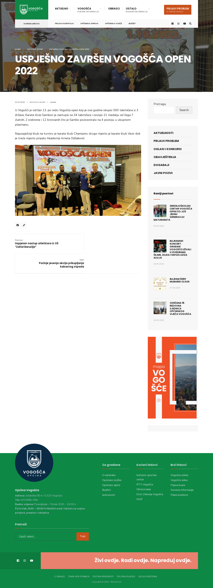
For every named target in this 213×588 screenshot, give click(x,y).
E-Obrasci (59, 576)
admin (53, 102)
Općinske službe (111, 480)
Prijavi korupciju (64, 22)
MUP (139, 499)
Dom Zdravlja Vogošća (149, 494)
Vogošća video (179, 480)
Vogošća (88, 10)
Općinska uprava (89, 22)
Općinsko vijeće (113, 22)
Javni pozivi (163, 173)
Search (184, 110)
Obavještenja (165, 157)
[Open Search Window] (190, 23)
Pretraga (160, 104)
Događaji (161, 165)
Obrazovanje (143, 489)
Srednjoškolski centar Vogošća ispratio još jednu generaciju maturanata (173, 212)
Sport (40, 49)
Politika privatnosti (103, 576)
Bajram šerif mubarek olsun (179, 280)
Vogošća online (179, 475)
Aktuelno (61, 8)
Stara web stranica (78, 576)
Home (18, 49)
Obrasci (114, 8)
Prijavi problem (178, 10)
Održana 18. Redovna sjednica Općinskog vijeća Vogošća (180, 308)
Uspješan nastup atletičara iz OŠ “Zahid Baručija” (36, 243)
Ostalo (137, 10)
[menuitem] (64, 8)
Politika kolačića (126, 576)
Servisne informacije (182, 490)
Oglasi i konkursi (168, 149)
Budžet (132, 22)
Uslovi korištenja (147, 576)
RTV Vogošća (144, 484)
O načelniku (109, 475)
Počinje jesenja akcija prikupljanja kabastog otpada (121, 243)
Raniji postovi (164, 193)
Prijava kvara (178, 485)
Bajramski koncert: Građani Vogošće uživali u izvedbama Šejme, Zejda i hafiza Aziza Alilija (172, 249)
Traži (82, 535)
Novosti (31, 49)
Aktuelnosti (163, 133)
